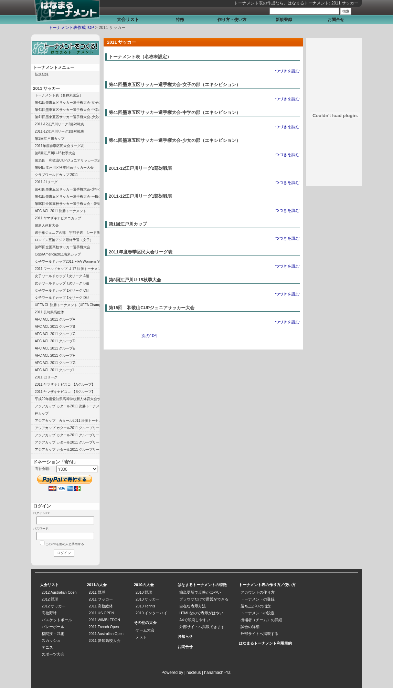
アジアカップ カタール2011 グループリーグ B (67, 442)
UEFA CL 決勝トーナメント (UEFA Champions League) (67, 305)
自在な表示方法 (192, 606)
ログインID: (41, 513)
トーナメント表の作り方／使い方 (267, 585)
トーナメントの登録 (258, 599)
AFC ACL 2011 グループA (55, 319)
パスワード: (41, 528)
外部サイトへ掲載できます (202, 627)
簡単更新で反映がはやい (200, 592)
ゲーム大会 (145, 630)
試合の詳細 (250, 627)
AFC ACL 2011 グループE (55, 348)
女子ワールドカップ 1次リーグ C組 (62, 290)
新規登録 (284, 19)
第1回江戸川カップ (128, 224)
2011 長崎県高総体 (49, 312)
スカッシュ (51, 640)
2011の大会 (97, 585)
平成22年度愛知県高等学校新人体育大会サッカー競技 (67, 399)
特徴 (180, 19)
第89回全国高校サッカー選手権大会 (62, 247)
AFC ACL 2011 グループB (55, 327)
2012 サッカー (54, 606)
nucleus (194, 672)
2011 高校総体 (100, 606)
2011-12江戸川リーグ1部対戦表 (140, 196)
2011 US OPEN (101, 613)
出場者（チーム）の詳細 (261, 620)
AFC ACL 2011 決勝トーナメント (60, 211)
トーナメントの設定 (258, 613)
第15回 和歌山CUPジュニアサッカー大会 (151, 307)
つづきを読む (287, 71)
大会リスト (128, 19)
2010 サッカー (148, 599)
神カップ (42, 413)
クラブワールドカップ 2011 (56, 175)
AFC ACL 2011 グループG (55, 363)
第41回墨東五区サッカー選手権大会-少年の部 (67, 189)
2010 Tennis (145, 606)
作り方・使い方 (231, 19)
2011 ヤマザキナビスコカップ (58, 218)
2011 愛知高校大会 (104, 640)
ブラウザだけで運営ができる (204, 599)
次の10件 (149, 335)
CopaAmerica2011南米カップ (58, 254)
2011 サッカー (46, 88)
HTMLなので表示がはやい (201, 613)
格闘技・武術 (53, 634)
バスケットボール (57, 620)
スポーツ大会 (53, 654)
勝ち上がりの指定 (256, 606)
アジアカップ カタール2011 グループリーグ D (67, 428)
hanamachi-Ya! (218, 672)
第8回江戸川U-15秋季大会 (135, 279)
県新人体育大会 (47, 225)
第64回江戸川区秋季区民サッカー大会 (64, 167)
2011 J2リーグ (46, 377)
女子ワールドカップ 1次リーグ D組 (62, 298)
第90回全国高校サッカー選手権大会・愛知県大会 (67, 204)
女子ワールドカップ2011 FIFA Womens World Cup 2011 (67, 261)
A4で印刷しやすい (194, 620)
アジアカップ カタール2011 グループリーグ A (67, 449)
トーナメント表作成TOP (71, 27)
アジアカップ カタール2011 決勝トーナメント (67, 406)
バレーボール (53, 627)
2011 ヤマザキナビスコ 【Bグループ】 (65, 392)
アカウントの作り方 (258, 592)
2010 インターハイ (151, 613)
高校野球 (49, 613)
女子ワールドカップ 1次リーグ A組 (62, 276)
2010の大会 (144, 585)
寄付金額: (42, 469)
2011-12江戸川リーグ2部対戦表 (140, 168)
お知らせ (185, 636)
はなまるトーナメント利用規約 (265, 643)
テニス (47, 647)
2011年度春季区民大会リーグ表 (140, 251)
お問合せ (336, 19)
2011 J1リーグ (46, 182)
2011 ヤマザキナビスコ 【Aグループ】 (65, 384)
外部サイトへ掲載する (259, 634)
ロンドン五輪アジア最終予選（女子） (64, 240)
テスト (141, 637)
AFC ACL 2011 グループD (55, 341)
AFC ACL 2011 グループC (55, 334)
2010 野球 (144, 592)
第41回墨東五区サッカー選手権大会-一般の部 (67, 196)
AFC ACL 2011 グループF (55, 355)
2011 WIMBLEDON (104, 620)
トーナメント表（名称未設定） (140, 56)
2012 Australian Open (59, 592)
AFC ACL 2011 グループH (55, 370)
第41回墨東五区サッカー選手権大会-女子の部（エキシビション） (175, 84)
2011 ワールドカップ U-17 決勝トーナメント (67, 269)
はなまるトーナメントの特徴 (202, 585)
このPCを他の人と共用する (64, 544)
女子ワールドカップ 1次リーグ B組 (62, 283)
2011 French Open (103, 627)
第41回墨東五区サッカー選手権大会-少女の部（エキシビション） (175, 140)
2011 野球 (96, 592)
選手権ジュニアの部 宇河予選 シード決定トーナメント (67, 232)
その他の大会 (145, 623)
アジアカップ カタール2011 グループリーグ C (67, 435)
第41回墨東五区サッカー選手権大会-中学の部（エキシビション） (175, 112)
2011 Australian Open (105, 634)
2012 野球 (50, 599)
